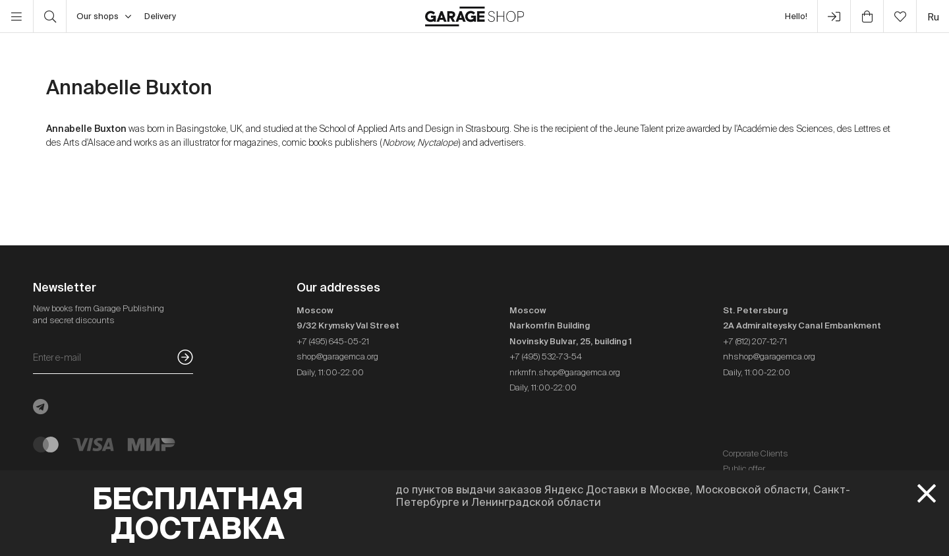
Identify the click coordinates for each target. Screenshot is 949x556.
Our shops (103, 16)
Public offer (744, 469)
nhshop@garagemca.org (769, 356)
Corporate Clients (755, 453)
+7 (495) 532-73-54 (545, 356)
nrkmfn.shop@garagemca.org (564, 372)
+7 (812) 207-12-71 (755, 341)
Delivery (160, 16)
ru (933, 16)
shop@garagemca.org (337, 356)
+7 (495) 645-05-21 (333, 341)
